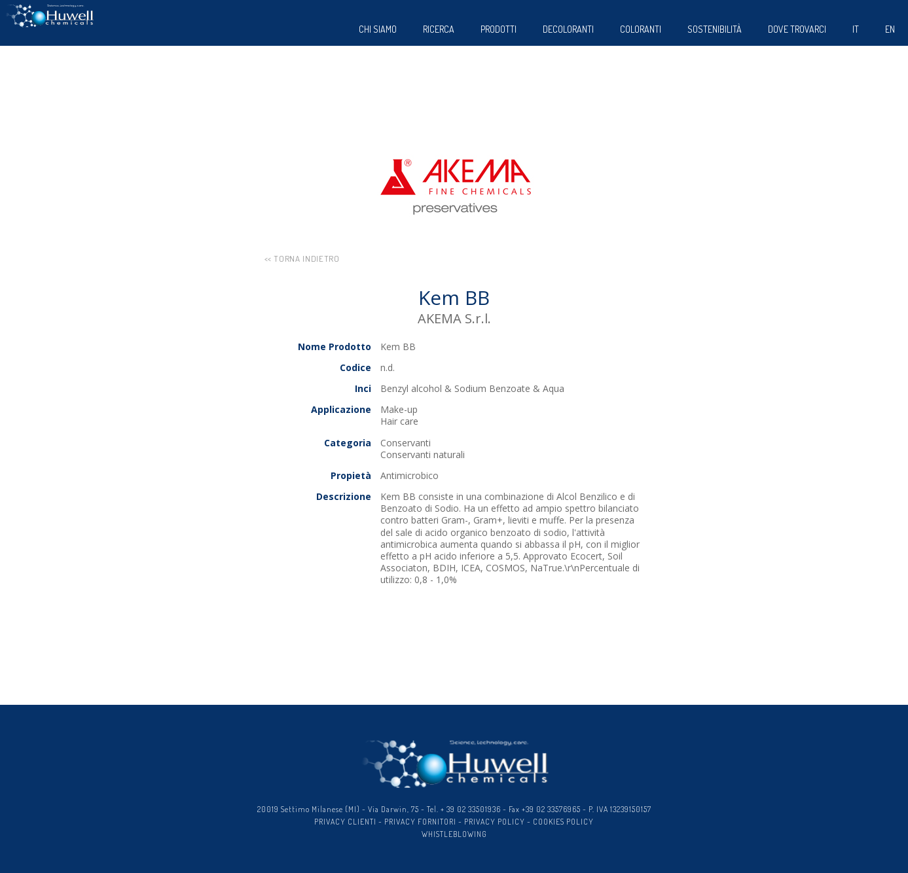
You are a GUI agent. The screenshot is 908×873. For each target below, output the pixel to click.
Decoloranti (568, 29)
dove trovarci (797, 29)
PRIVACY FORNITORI (420, 822)
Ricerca (438, 29)
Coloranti (640, 29)
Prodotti (499, 29)
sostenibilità (714, 29)
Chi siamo (378, 29)
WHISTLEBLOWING (454, 834)
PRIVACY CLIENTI (345, 822)
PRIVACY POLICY (494, 822)
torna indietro (306, 258)
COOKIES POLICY (563, 822)
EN (890, 29)
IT (855, 29)
